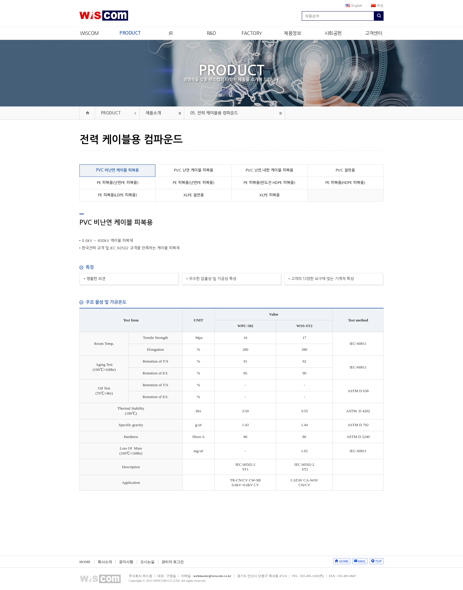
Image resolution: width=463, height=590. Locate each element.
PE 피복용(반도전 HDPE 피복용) (269, 183)
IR (170, 33)
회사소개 (105, 562)
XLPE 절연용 (193, 195)
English (353, 5)
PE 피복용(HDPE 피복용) (345, 183)
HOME (85, 562)
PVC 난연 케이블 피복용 (193, 170)
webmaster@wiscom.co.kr (212, 576)
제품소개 (153, 113)
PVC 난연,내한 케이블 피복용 (269, 170)
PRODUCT (130, 33)
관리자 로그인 (173, 562)
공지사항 (126, 562)
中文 (377, 5)
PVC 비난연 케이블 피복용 (117, 170)
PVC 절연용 (345, 170)
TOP (378, 561)
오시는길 (147, 562)
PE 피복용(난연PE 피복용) (117, 183)
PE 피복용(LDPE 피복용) (117, 195)
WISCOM (89, 33)
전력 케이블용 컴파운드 (214, 113)
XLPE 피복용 (269, 195)
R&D (211, 33)
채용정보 (292, 33)
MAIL (362, 561)
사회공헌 (333, 33)
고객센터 (373, 33)
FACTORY (252, 33)
